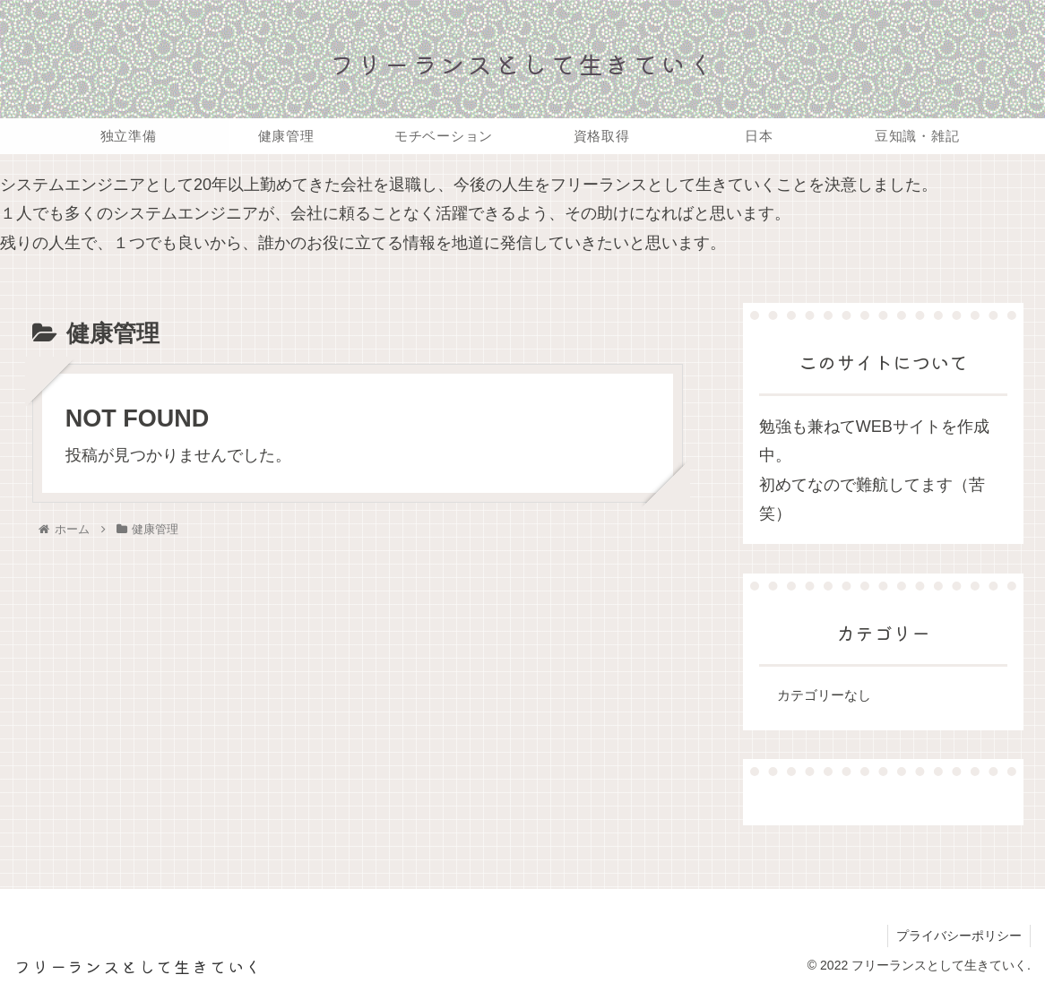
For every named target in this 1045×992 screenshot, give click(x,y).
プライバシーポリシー (958, 935)
